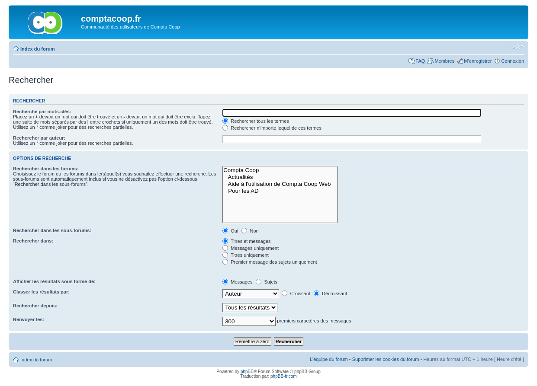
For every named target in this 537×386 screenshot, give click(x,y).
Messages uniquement (250, 248)
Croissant (296, 293)
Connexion (512, 61)
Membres (444, 61)
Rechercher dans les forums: (46, 168)
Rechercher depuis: (35, 305)
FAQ (420, 61)
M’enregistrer (478, 61)
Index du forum (37, 48)
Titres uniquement (245, 255)
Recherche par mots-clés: (42, 111)
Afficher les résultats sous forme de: (54, 281)
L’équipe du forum (328, 359)
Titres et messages (246, 241)
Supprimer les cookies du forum (385, 359)
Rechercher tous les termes (255, 121)
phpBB (247, 371)
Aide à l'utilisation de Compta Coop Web (280, 184)
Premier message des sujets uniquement (269, 262)
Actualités (280, 177)
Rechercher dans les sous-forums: (52, 230)
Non (249, 230)
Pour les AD (280, 191)
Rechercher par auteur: (39, 137)
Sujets (266, 281)
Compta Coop (280, 170)
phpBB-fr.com (283, 376)
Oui (230, 230)
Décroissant (330, 293)
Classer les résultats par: (41, 291)
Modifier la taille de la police (517, 47)
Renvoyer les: (28, 319)
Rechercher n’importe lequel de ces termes (272, 128)
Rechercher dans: (33, 240)
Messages (237, 281)
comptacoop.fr (111, 18)
